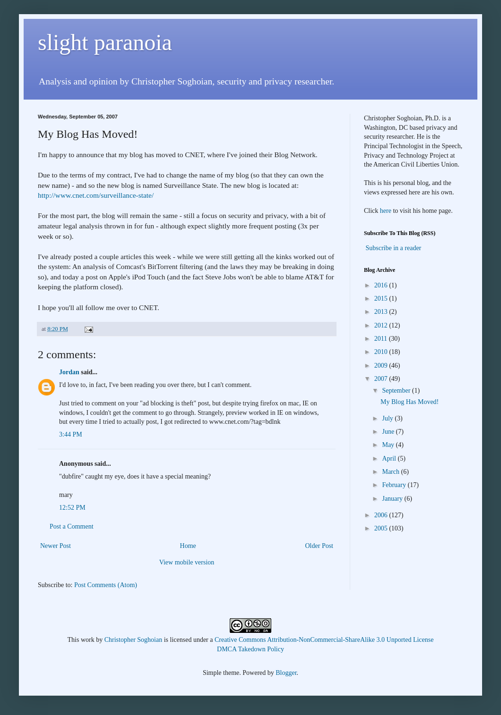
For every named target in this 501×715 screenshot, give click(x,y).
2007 (381, 378)
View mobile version (187, 562)
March (391, 471)
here (385, 210)
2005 (381, 528)
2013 (381, 311)
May (389, 444)
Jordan (69, 372)
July (388, 418)
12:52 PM (72, 507)
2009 (381, 365)
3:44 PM (70, 434)
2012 (381, 325)
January (393, 498)
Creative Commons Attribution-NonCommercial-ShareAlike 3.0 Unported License (324, 639)
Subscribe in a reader (394, 248)
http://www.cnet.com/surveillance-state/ (96, 195)
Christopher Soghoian (133, 639)
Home (188, 545)
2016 (381, 285)
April (389, 458)
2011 (381, 338)
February (394, 484)
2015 (381, 298)
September (397, 390)
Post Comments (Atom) (105, 585)
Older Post (319, 545)
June (389, 431)
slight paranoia (105, 42)
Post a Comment (72, 526)
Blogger (286, 672)
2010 (381, 351)
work (88, 639)
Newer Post (55, 545)
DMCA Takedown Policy (250, 649)
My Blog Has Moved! (409, 401)
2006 (381, 515)
